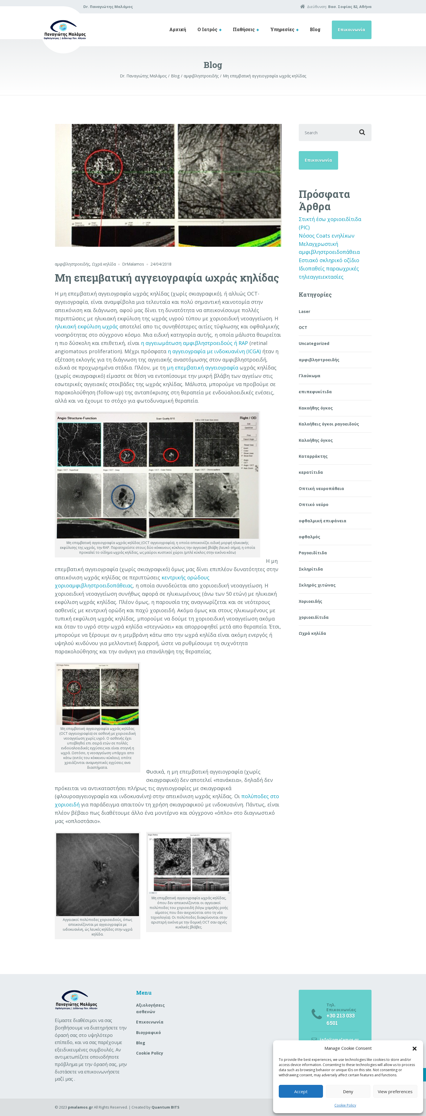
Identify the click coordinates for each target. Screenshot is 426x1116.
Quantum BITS (165, 1107)
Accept (301, 1091)
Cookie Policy (345, 1105)
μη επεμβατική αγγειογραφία (202, 367)
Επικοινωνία (351, 29)
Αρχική (177, 29)
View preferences (395, 1091)
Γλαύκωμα (309, 375)
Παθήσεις (244, 29)
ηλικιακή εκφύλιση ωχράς (86, 326)
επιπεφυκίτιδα (315, 391)
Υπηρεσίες (282, 29)
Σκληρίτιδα (311, 569)
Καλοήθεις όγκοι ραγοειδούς (329, 424)
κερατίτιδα (311, 472)
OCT (303, 327)
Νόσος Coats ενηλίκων (326, 235)
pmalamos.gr (80, 1107)
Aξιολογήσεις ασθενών (150, 1008)
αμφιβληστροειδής (72, 264)
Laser (304, 311)
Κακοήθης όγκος (316, 408)
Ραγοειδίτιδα (313, 552)
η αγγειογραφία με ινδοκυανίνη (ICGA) (214, 351)
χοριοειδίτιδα (314, 617)
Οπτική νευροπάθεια (321, 488)
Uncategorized (314, 343)
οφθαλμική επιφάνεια (322, 520)
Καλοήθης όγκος (316, 440)
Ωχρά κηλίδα (104, 264)
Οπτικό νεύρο (313, 504)
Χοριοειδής (310, 601)
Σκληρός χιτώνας (317, 585)
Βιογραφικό (148, 1032)
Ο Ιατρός (207, 29)
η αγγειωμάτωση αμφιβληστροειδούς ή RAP (194, 343)
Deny (348, 1091)
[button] (414, 1048)
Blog (315, 29)
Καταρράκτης (313, 456)
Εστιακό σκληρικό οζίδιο (329, 260)
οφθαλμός (309, 536)
